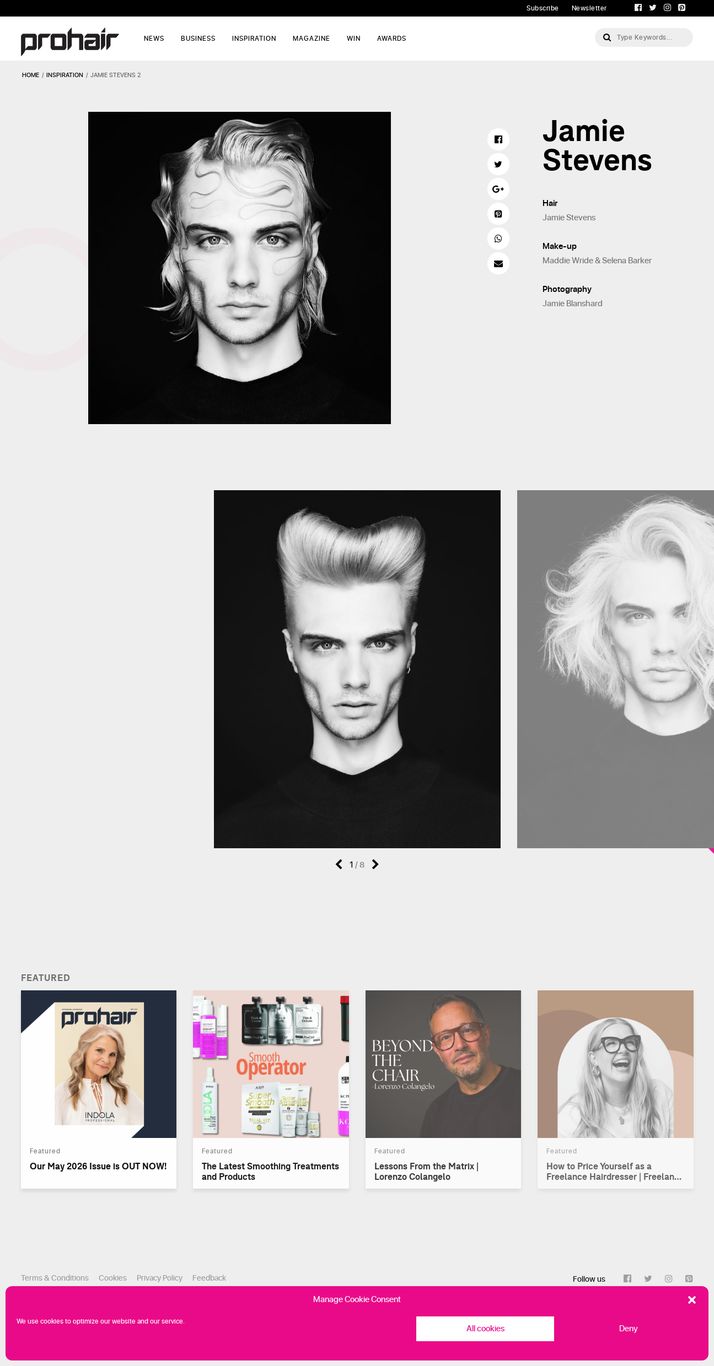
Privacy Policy (159, 1278)
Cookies (113, 1278)
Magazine (311, 39)
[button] (691, 1299)
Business (198, 39)
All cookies (485, 1328)
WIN (354, 39)
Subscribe (543, 8)
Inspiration (254, 39)
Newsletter (589, 8)
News (154, 39)
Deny (628, 1328)
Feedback (209, 1278)
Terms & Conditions (55, 1278)
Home (30, 75)
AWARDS (391, 39)
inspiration (64, 75)
